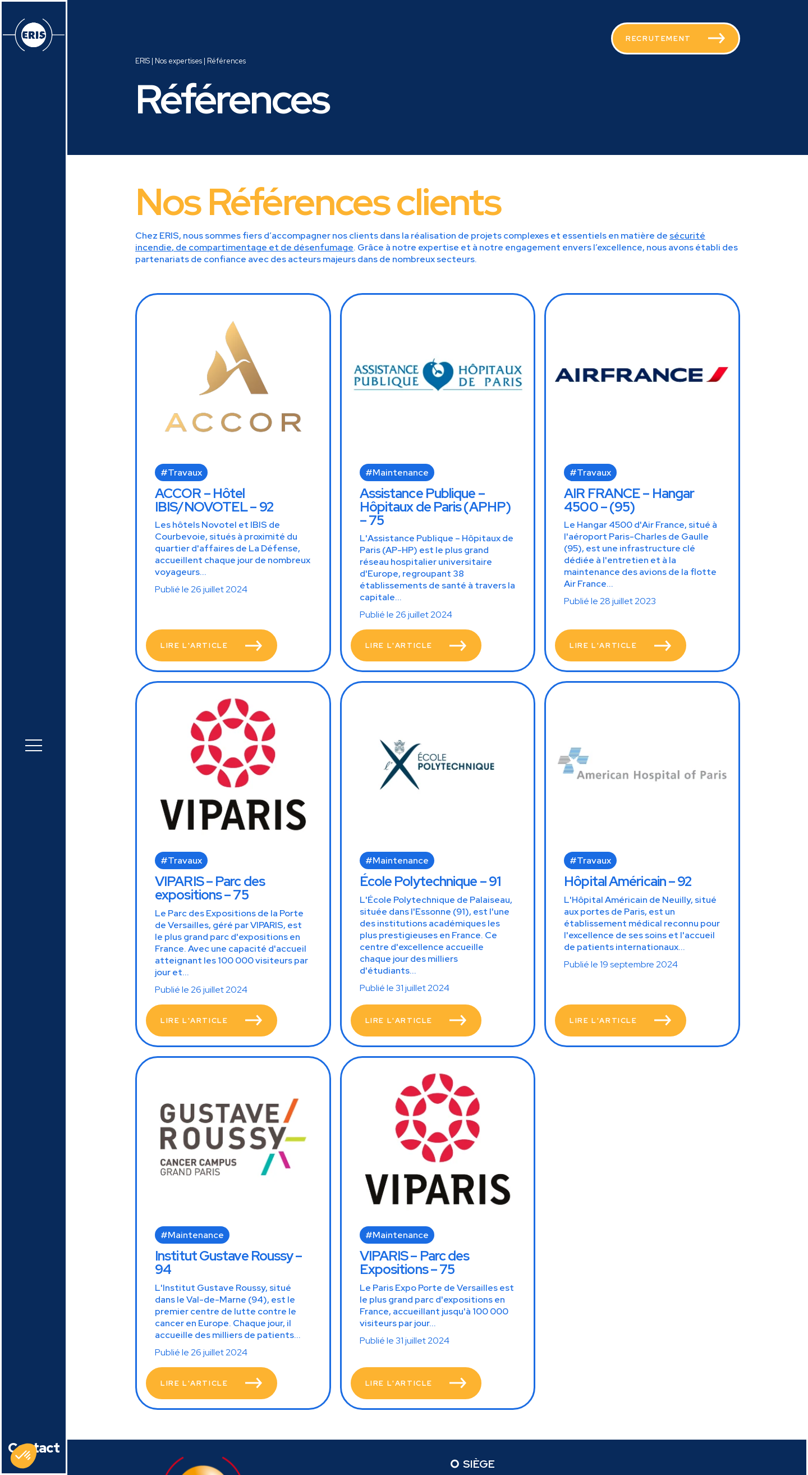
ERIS (142, 61)
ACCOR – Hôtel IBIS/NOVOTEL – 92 (214, 500)
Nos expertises (178, 61)
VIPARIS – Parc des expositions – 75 (210, 888)
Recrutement (658, 38)
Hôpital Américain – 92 (628, 881)
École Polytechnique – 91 (430, 881)
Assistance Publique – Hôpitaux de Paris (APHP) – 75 (435, 507)
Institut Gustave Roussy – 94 (228, 1262)
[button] (33, 744)
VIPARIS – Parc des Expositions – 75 (415, 1262)
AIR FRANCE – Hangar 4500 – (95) (629, 500)
